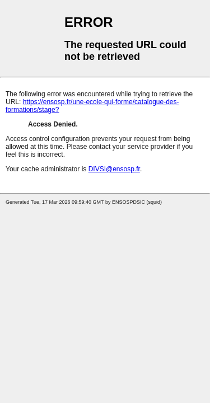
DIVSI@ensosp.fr (114, 169)
